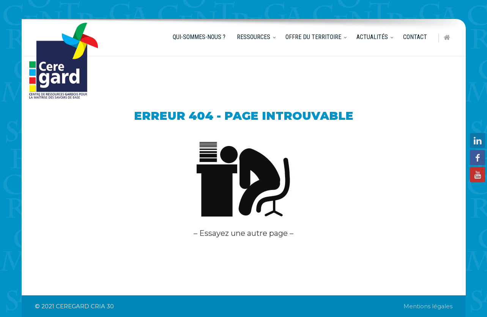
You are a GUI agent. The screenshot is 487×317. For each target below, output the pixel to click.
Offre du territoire (313, 37)
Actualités (372, 37)
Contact (415, 37)
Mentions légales (427, 306)
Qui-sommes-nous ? (199, 37)
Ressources (253, 37)
